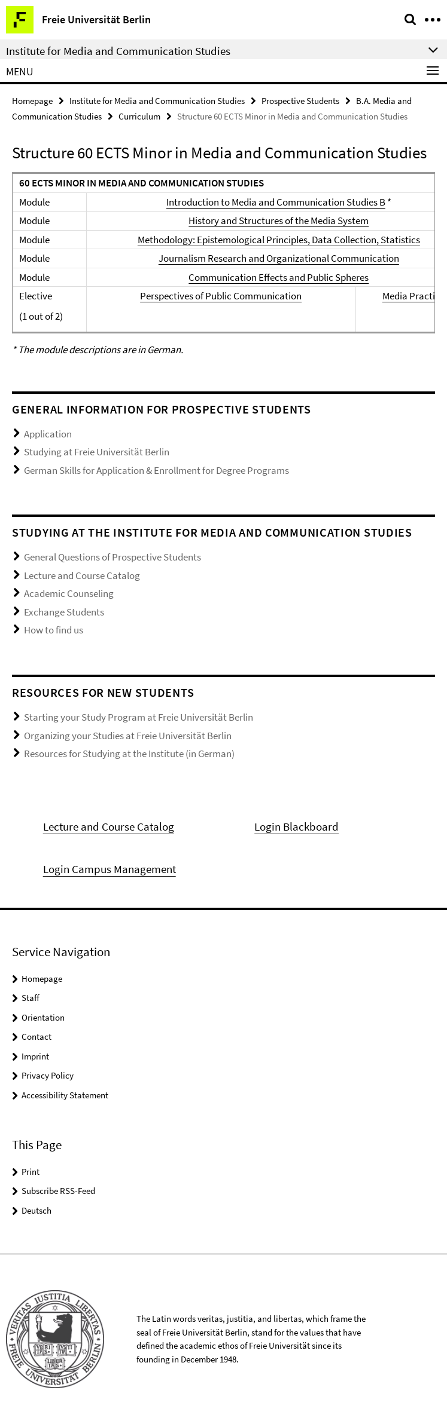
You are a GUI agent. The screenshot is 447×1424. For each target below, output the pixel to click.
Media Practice (413, 295)
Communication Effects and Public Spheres (278, 277)
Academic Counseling (69, 593)
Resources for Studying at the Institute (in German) (129, 753)
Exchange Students (64, 611)
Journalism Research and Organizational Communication (279, 258)
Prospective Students (300, 100)
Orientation (43, 1017)
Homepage (32, 100)
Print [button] (30, 1171)
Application (48, 433)
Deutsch (36, 1210)
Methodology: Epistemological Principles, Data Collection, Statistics (279, 239)
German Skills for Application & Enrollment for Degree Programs (156, 470)
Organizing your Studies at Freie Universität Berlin (128, 735)
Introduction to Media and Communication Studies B (275, 202)
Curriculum (139, 116)
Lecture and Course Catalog (82, 575)
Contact (36, 1036)
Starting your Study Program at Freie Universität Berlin (138, 717)
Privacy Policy (48, 1075)
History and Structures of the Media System (278, 220)
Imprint (35, 1056)
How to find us (53, 629)
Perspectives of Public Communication (221, 295)
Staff (30, 997)
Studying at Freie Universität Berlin (96, 451)
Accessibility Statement (65, 1095)
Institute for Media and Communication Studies (157, 100)
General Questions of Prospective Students (112, 557)
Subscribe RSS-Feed (58, 1190)
